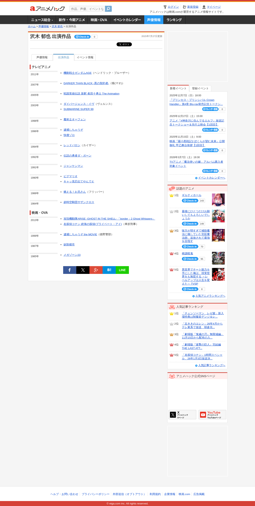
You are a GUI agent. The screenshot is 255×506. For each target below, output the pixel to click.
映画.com (184, 494)
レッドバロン (72, 145)
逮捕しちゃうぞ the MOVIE (80, 234)
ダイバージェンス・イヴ (79, 103)
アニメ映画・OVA (98, 19)
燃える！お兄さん (75, 191)
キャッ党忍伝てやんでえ (79, 181)
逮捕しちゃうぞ (73, 129)
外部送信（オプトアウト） (129, 494)
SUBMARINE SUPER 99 (78, 109)
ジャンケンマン (73, 165)
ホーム (32, 26)
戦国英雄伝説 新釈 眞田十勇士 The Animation (91, 93)
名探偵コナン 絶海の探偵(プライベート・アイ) (93, 224)
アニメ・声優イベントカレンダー (127, 19)
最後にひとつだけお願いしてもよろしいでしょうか (196, 215)
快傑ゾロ (69, 135)
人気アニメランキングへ (210, 295)
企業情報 (169, 494)
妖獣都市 (69, 244)
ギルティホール (191, 195)
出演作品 (63, 57)
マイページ (214, 6)
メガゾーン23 (72, 254)
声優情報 (153, 19)
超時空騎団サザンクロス (79, 202)
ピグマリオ (70, 176)
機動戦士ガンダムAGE (78, 72)
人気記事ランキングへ (211, 365)
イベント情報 (85, 57)
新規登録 (192, 6)
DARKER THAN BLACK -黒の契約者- (86, 83)
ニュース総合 (42, 19)
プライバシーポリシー (96, 494)
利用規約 (155, 494)
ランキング (174, 19)
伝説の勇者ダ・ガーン (77, 155)
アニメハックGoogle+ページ (212, 414)
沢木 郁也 (57, 26)
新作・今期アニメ (71, 19)
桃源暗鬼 (187, 253)
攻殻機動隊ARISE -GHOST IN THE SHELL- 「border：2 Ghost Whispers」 (109, 218)
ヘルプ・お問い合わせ (64, 494)
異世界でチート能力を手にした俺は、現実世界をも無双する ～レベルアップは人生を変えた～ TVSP (196, 276)
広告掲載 (199, 494)
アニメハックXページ (182, 414)
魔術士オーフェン (75, 119)
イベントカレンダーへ (211, 177)
